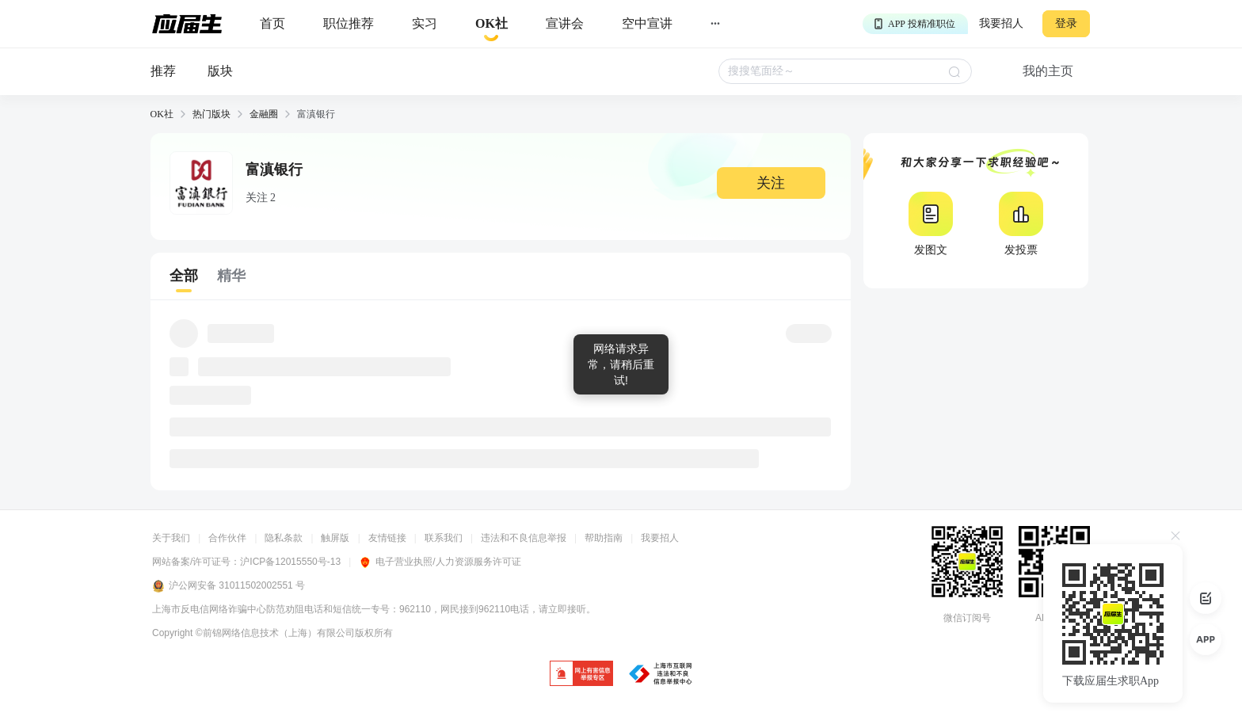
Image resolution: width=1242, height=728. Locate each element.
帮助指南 (604, 537)
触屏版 (335, 537)
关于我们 (171, 537)
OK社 (161, 114)
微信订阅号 (967, 617)
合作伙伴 (227, 537)
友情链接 (387, 537)
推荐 (163, 71)
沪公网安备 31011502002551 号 (228, 586)
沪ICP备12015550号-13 (290, 561)
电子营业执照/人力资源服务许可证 (439, 561)
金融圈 (264, 114)
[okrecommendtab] (491, 24)
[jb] (581, 674)
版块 (220, 71)
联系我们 (444, 537)
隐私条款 (284, 537)
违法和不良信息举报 (523, 537)
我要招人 (1001, 23)
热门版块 (211, 114)
